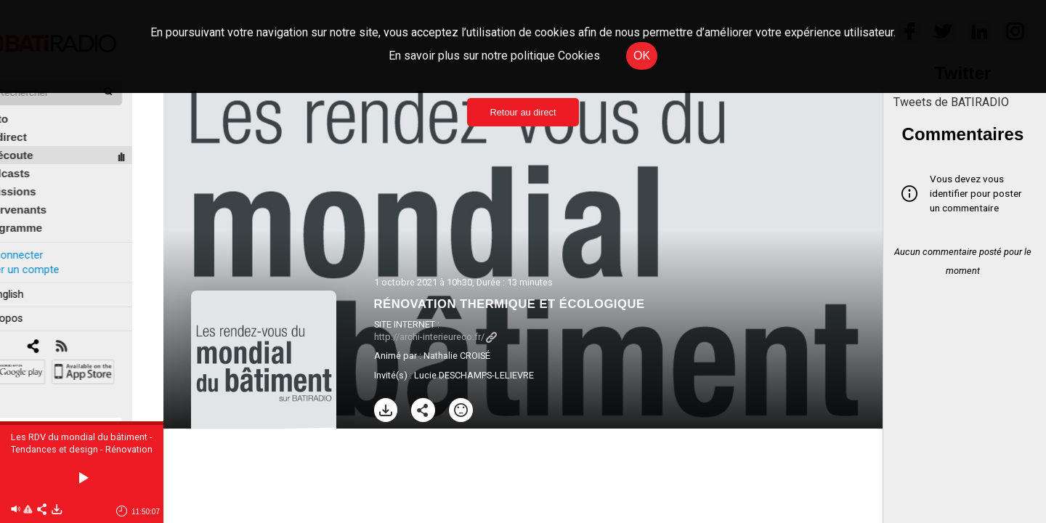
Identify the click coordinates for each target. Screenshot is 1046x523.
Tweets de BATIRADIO (951, 102)
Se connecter (42, 238)
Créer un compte (50, 253)
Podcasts (36, 157)
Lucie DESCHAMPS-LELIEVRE (474, 375)
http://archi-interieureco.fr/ (435, 336)
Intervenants (45, 193)
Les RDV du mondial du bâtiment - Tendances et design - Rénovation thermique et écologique (82, 449)
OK (641, 55)
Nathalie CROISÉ (456, 355)
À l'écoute (38, 139)
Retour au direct (523, 112)
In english (32, 278)
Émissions (40, 175)
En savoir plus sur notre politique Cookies (494, 55)
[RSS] (92, 331)
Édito (25, 103)
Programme (42, 212)
